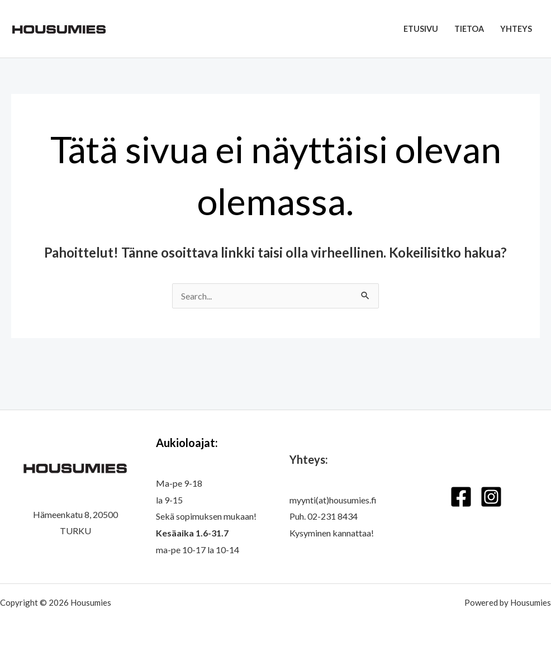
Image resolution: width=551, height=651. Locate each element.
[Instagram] (491, 497)
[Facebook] (461, 497)
